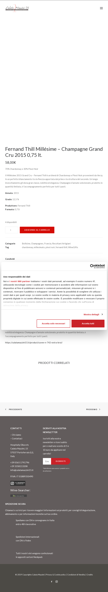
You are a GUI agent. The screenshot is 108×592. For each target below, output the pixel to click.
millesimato (39, 247)
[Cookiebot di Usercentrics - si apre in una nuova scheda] (92, 266)
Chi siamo (16, 434)
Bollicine (26, 243)
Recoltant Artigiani (61, 243)
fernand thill (61, 247)
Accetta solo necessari (53, 323)
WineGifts (73, 247)
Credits (90, 574)
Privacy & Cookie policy (56, 574)
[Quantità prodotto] (11, 230)
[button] (101, 8)
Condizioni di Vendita (76, 574)
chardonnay (27, 247)
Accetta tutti (88, 323)
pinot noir (50, 247)
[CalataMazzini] (17, 8)
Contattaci (17, 438)
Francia (47, 243)
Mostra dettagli (91, 314)
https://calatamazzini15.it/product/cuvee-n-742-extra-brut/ (34, 342)
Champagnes (37, 243)
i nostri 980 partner (19, 281)
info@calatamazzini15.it (21, 470)
